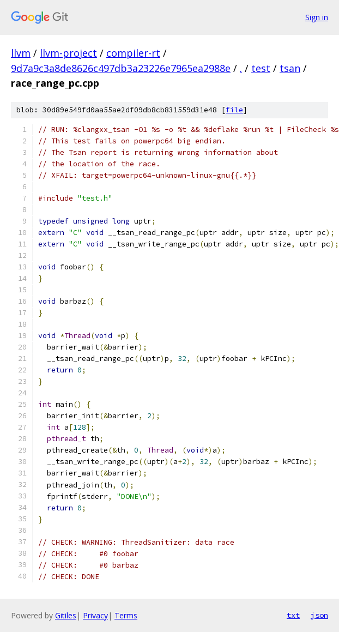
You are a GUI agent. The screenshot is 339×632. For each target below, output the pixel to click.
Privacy (95, 615)
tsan (290, 68)
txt (293, 615)
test (260, 68)
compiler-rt (133, 52)
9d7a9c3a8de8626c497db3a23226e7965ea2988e (121, 68)
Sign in (316, 17)
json (319, 615)
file (234, 110)
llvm (21, 52)
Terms (125, 615)
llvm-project (68, 52)
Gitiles (65, 615)
